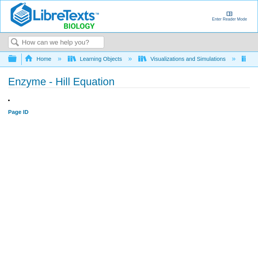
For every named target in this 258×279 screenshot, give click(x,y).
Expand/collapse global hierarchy (17, 59)
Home (38, 59)
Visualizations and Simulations (182, 59)
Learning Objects (96, 59)
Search (15, 43)
